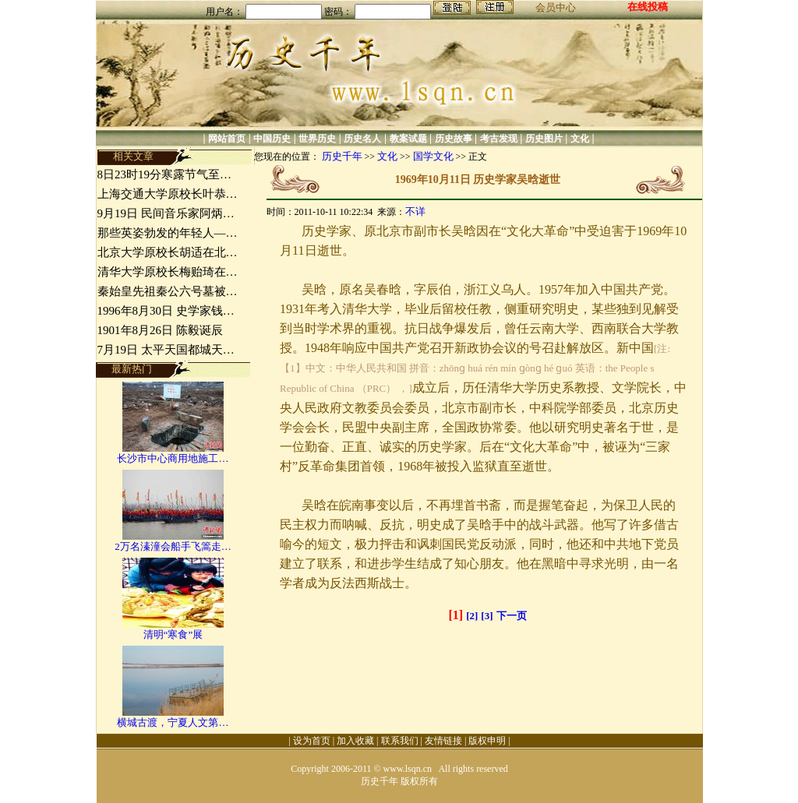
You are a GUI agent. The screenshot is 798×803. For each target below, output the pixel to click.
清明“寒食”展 (173, 634)
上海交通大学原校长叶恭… (167, 194)
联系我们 (399, 740)
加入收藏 (355, 740)
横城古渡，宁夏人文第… (172, 722)
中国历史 (272, 138)
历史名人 (362, 138)
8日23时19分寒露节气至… (164, 174)
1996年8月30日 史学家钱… (166, 311)
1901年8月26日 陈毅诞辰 (160, 330)
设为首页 (311, 740)
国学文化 (433, 156)
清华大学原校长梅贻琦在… (167, 272)
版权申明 (487, 740)
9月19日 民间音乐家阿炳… (166, 213)
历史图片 (544, 138)
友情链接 (443, 740)
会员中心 (555, 7)
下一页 (511, 616)
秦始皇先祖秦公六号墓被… (167, 291)
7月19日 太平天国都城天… (166, 349)
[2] (472, 616)
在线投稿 (647, 6)
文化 (579, 138)
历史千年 (342, 156)
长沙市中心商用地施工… (172, 458)
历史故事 (453, 138)
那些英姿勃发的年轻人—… (167, 233)
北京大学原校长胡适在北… (167, 252)
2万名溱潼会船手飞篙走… (173, 546)
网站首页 (226, 138)
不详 (415, 211)
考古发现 (498, 138)
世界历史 (317, 138)
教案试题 (408, 138)
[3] (487, 616)
